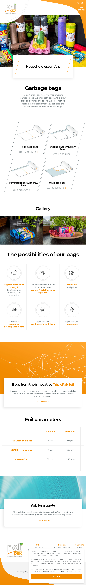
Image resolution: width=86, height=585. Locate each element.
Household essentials (62, 547)
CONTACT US (42, 521)
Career (79, 547)
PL (77, 3)
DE (81, 3)
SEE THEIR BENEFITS (27, 152)
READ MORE (42, 402)
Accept (56, 576)
